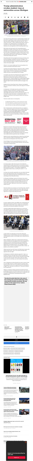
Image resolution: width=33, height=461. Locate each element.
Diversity (5, 111)
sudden (16, 110)
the (13, 110)
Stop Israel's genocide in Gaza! (8, 353)
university (13, 79)
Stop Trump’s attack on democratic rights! (17, 348)
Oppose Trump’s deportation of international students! (8, 327)
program (18, 111)
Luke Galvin (5, 13)
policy (16, 79)
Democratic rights (6, 348)
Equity (8, 111)
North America (17, 353)
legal (4, 79)
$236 (23, 110)
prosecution (8, 79)
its (21, 110)
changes (19, 79)
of (20, 110)
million (25, 110)
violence (27, 78)
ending (18, 110)
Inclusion (13, 111)
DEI (15, 111)
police (25, 78)
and (10, 79)
